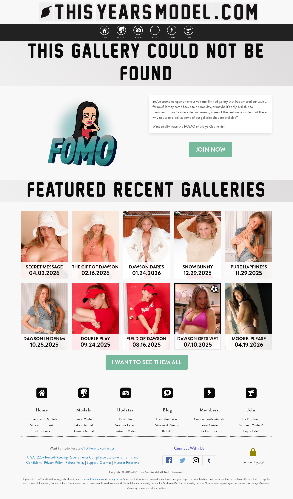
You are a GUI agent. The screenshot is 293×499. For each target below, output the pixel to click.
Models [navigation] (121, 37)
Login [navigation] (172, 37)
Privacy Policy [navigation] (54, 462)
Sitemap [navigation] (106, 462)
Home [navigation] (104, 37)
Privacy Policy (115, 479)
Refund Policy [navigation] (75, 462)
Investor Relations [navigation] (126, 462)
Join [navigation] (188, 37)
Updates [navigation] (138, 37)
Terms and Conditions (91, 479)
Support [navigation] (92, 462)
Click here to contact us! (98, 448)
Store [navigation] (155, 37)
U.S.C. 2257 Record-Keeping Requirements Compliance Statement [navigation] (75, 457)
